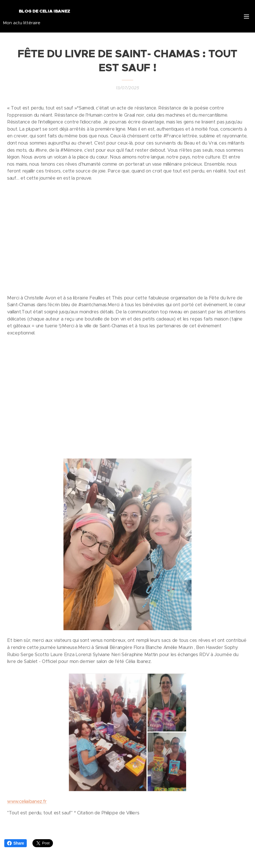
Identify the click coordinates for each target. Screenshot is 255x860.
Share (15, 843)
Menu (246, 16)
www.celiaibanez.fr (27, 801)
